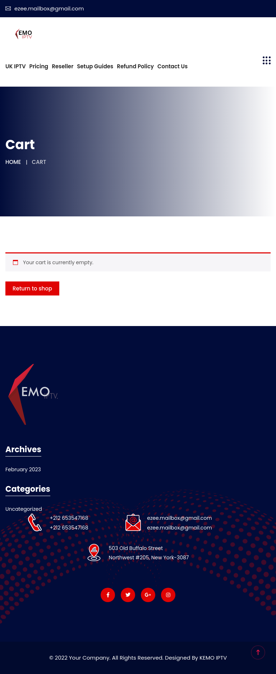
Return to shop (32, 288)
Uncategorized (23, 509)
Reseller (62, 66)
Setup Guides (95, 66)
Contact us (172, 66)
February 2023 (23, 469)
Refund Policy (135, 66)
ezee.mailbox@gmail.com (44, 8)
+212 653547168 (69, 518)
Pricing (39, 66)
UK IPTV (15, 66)
